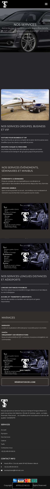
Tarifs (3, 444)
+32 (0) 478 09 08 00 (8, 451)
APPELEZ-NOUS (23, 485)
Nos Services (5, 437)
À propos (4, 433)
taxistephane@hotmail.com (14, 470)
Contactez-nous (6, 448)
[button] (46, 4)
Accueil (3, 430)
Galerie (3, 440)
